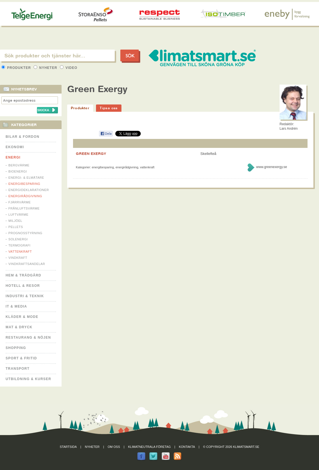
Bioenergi (17, 171)
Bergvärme (18, 165)
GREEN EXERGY (91, 153)
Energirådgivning (25, 196)
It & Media (16, 306)
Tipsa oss (109, 108)
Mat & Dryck (19, 327)
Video (69, 68)
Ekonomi (15, 147)
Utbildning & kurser (28, 379)
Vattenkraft (20, 251)
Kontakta (187, 446)
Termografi (19, 245)
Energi (13, 157)
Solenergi (18, 239)
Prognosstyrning (25, 233)
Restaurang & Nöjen (28, 337)
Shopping (16, 348)
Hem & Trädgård (23, 275)
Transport (17, 369)
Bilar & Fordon (22, 137)
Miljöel (15, 220)
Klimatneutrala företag (149, 446)
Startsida (68, 446)
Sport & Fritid (21, 358)
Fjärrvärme (19, 202)
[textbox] (57, 55)
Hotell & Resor (23, 286)
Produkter (16, 68)
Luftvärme (18, 214)
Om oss (114, 446)
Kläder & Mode (22, 317)
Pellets (15, 227)
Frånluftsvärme (24, 208)
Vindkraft (17, 257)
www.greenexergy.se (271, 167)
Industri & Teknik (25, 296)
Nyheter (46, 68)
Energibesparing (24, 183)
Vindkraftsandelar (26, 264)
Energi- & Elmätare (26, 177)
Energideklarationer (28, 190)
